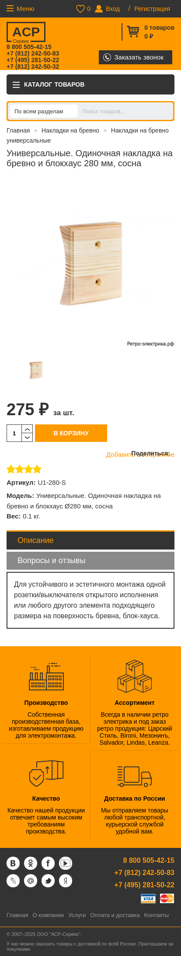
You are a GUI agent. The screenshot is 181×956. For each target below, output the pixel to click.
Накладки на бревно (70, 130)
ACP (25, 33)
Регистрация (152, 8)
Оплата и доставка (115, 915)
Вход (113, 8)
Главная (18, 130)
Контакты (156, 915)
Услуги (77, 915)
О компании (48, 915)
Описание (35, 540)
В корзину (70, 433)
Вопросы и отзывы (51, 560)
